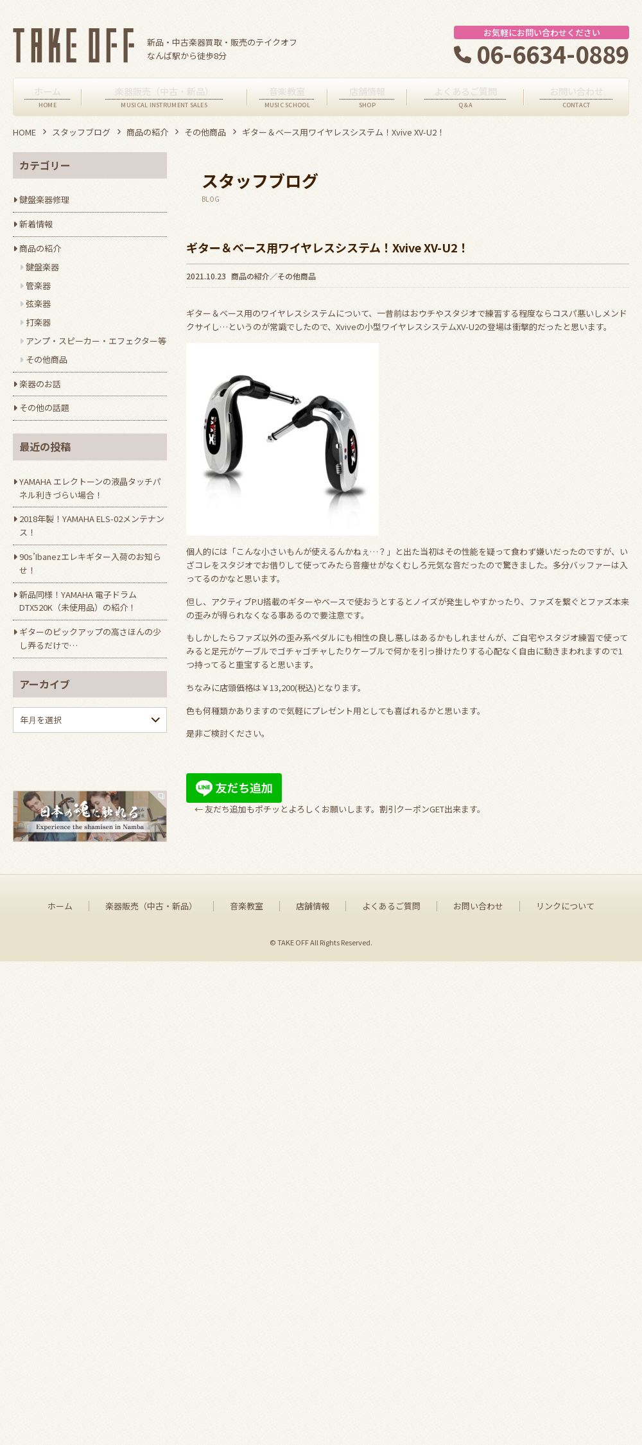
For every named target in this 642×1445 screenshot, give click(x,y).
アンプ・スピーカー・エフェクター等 (96, 341)
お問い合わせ (478, 1390)
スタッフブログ (81, 132)
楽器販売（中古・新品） (151, 1390)
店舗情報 (312, 1390)
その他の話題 (44, 407)
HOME (24, 132)
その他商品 (205, 132)
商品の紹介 (147, 132)
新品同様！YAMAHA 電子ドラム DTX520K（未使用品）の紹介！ (78, 601)
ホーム (60, 1390)
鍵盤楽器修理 (44, 199)
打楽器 (38, 322)
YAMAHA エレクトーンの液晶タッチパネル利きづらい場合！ (90, 488)
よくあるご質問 (391, 1390)
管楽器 (38, 285)
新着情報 (36, 224)
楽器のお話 (40, 384)
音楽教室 (246, 1390)
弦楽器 (38, 303)
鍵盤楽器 (42, 267)
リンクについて (565, 1390)
